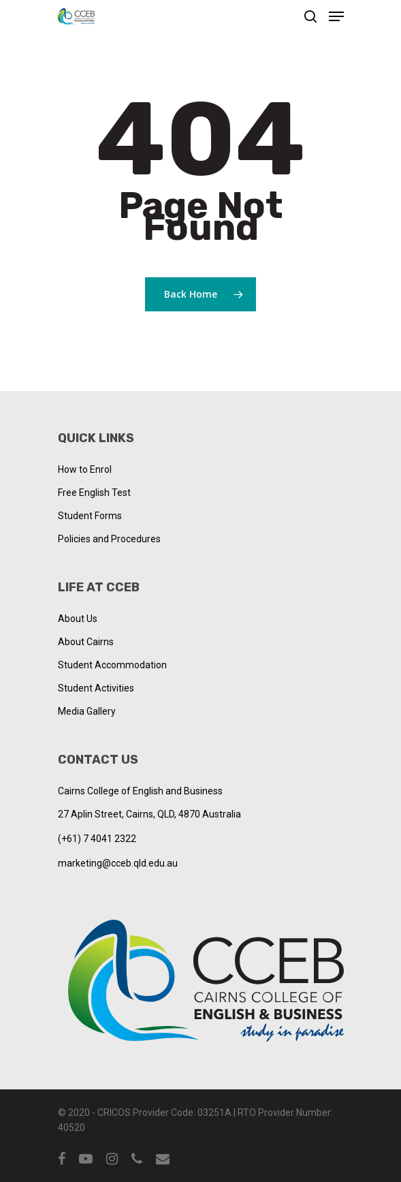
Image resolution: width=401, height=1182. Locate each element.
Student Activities (96, 688)
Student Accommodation (112, 664)
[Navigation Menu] (336, 16)
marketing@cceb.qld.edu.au (118, 863)
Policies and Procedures (109, 538)
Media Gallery (87, 711)
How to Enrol (85, 469)
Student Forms (90, 515)
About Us (77, 618)
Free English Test (94, 492)
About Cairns (86, 641)
